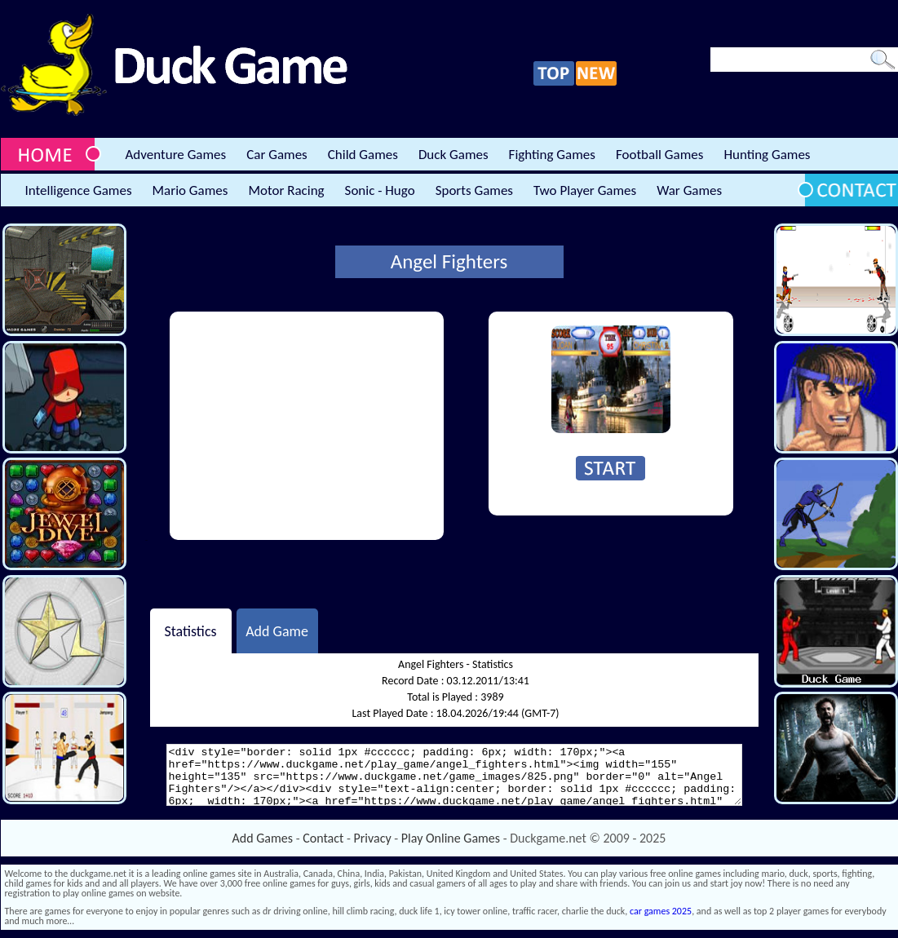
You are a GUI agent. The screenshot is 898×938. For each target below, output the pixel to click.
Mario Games (190, 190)
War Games (689, 190)
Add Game (277, 630)
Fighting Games (552, 154)
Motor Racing (286, 190)
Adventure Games (176, 154)
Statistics (190, 630)
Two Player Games (584, 190)
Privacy (372, 838)
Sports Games (474, 190)
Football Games (659, 154)
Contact (323, 838)
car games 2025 (661, 911)
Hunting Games (766, 154)
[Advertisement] (307, 426)
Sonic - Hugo (380, 190)
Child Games (363, 154)
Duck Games (453, 154)
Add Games (262, 838)
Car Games (276, 154)
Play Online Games (450, 838)
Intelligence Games (78, 190)
